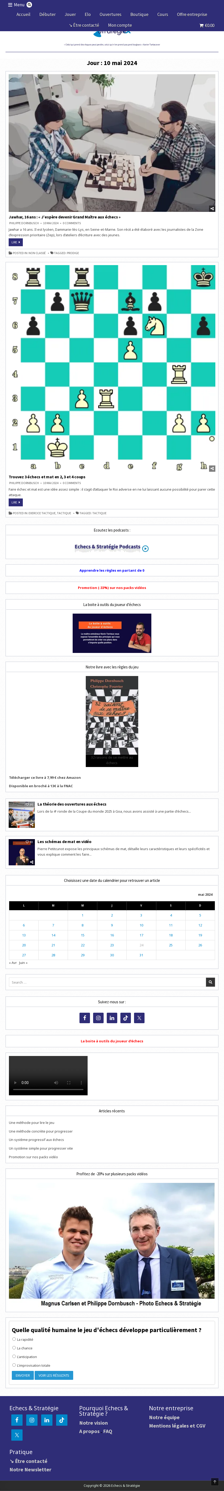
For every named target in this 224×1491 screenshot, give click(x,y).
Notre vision (93, 1422)
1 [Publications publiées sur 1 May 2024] (82, 915)
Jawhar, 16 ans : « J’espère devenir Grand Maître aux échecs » (65, 216)
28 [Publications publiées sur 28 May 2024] (53, 955)
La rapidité (22, 1339)
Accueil (23, 14)
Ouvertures (110, 14)
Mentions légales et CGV (177, 1425)
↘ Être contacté (84, 25)
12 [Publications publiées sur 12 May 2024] (200, 925)
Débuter (47, 14)
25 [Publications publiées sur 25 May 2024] (171, 945)
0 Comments (72, 223)
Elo (88, 14)
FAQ (107, 1431)
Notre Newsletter (30, 1469)
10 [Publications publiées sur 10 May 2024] (141, 925)
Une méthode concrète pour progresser (41, 1131)
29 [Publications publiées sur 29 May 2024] (82, 955)
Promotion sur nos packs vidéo (33, 1157)
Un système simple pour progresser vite (41, 1148)
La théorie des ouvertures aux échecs (72, 804)
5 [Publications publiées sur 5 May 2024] (200, 915)
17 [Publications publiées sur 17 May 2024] (141, 935)
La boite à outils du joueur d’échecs (112, 1041)
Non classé (37, 253)
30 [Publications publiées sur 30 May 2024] (112, 955)
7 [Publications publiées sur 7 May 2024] (53, 925)
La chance (22, 1348)
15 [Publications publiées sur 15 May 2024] (82, 935)
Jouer (70, 14)
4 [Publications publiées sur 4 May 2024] (171, 915)
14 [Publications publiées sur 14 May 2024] (53, 935)
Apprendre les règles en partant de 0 (111, 570)
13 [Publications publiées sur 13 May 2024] (24, 935)
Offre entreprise (192, 14)
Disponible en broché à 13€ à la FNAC (41, 786)
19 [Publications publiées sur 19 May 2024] (200, 935)
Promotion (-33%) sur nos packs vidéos (112, 587)
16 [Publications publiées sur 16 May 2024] (112, 935)
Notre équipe (164, 1417)
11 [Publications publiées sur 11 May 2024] (171, 925)
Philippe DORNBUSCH (24, 223)
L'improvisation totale (31, 1365)
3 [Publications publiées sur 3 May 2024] (141, 915)
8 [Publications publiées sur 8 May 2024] (82, 925)
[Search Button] (29, 5)
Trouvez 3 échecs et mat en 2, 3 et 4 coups (47, 476)
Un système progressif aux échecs (36, 1139)
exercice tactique (42, 513)
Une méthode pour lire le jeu (31, 1122)
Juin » (23, 962)
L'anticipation (24, 1356)
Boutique (139, 14)
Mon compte (120, 25)
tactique (64, 513)
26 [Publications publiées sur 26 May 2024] (200, 945)
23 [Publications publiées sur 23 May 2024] (112, 945)
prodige (73, 253)
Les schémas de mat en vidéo (65, 841)
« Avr (13, 962)
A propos (89, 1431)
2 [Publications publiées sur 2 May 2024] (112, 915)
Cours (162, 14)
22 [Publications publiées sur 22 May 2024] (82, 945)
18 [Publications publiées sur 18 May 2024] (171, 935)
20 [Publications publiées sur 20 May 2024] (24, 945)
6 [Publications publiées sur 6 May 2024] (24, 925)
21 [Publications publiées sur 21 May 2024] (53, 945)
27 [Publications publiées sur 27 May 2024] (24, 955)
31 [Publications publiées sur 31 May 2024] (141, 955)
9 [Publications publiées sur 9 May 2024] (112, 925)
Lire (17, 243)
